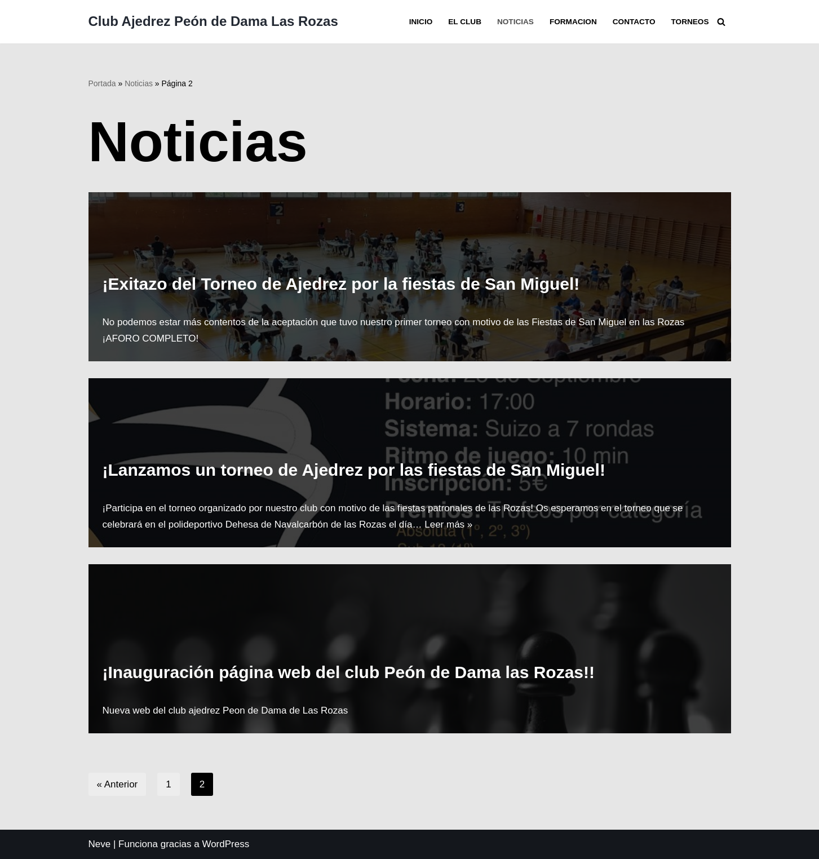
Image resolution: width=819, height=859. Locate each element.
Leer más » (448, 524)
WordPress (225, 844)
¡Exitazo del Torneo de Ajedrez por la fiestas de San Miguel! (341, 283)
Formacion (573, 21)
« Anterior (117, 784)
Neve (99, 844)
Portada (102, 83)
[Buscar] (721, 21)
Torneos (690, 21)
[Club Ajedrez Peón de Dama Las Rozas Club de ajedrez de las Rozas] (213, 21)
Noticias (515, 21)
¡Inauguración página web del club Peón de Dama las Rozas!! (349, 672)
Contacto (634, 21)
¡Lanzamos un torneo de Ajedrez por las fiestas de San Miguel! (354, 470)
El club (464, 21)
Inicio (421, 21)
